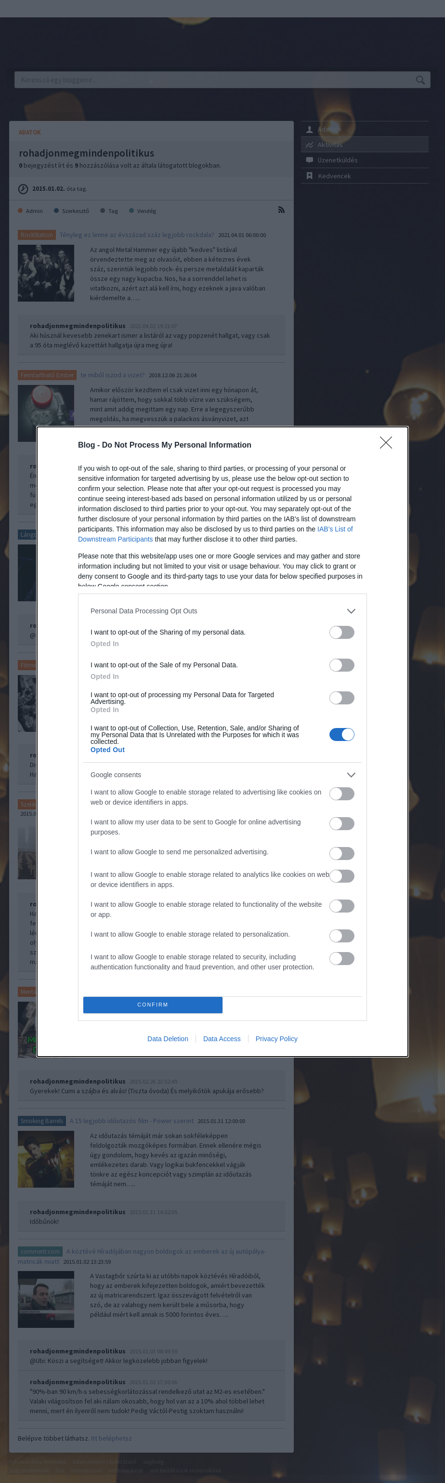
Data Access (222, 1039)
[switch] (341, 632)
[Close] (389, 446)
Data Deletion (167, 1039)
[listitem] (222, 611)
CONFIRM (153, 1004)
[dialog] (222, 742)
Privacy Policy (277, 1039)
